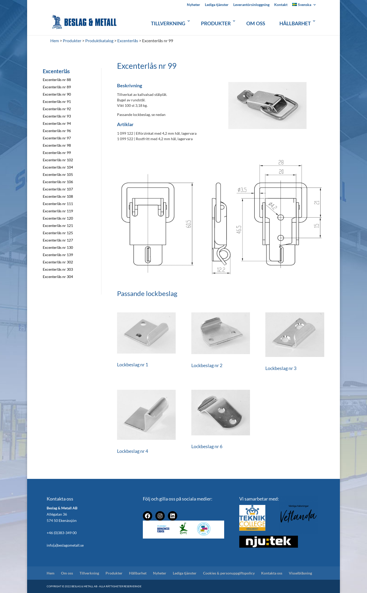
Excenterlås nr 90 (57, 94)
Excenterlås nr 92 (57, 109)
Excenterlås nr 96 (57, 130)
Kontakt (281, 5)
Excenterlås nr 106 (58, 182)
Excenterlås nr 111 (58, 203)
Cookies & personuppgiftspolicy (229, 573)
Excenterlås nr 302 (58, 262)
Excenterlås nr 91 (57, 101)
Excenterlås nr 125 (58, 233)
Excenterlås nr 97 (57, 138)
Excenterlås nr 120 (58, 218)
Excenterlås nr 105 (58, 174)
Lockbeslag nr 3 (280, 368)
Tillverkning (168, 23)
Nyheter (193, 5)
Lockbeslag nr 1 (132, 364)
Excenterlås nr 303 (58, 269)
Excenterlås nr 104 (58, 167)
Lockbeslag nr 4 (132, 451)
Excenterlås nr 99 (57, 152)
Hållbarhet (295, 23)
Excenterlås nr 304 (58, 276)
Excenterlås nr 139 (58, 254)
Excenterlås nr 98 (57, 145)
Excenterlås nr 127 (58, 240)
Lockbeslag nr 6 (206, 446)
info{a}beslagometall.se (65, 545)
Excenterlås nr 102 (58, 160)
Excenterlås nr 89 (57, 87)
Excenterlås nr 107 (58, 189)
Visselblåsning (300, 573)
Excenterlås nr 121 (58, 225)
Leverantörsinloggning (251, 5)
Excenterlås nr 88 (57, 79)
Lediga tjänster (217, 5)
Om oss (255, 23)
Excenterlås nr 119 (58, 211)
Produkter (216, 23)
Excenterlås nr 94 (57, 123)
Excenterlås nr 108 (58, 196)
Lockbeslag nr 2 (206, 365)
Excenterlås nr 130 (58, 247)
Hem (50, 573)
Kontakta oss (271, 573)
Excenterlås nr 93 (57, 116)
